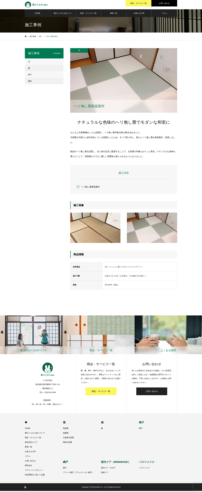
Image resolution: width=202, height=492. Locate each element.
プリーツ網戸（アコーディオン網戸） (78, 474)
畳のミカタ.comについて (63, 15)
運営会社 (28, 466)
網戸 (65, 463)
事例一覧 (113, 14)
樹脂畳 (65, 434)
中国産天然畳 (68, 439)
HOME (37, 14)
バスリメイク (146, 463)
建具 (30, 82)
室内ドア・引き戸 (108, 469)
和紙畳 (65, 429)
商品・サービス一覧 (88, 14)
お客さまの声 (139, 14)
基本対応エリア (31, 443)
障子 (30, 76)
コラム (164, 14)
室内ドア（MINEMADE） (116, 463)
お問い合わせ (152, 392)
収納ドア (104, 474)
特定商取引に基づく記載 (35, 476)
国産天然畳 (67, 443)
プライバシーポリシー (34, 471)
